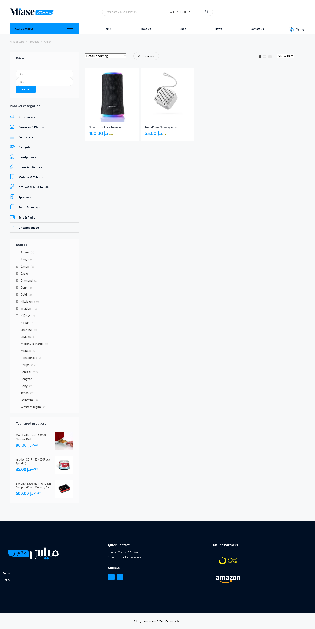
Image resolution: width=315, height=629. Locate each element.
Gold (24, 294)
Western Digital (31, 407)
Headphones (23, 156)
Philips (25, 365)
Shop (183, 28)
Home (107, 28)
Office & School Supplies (30, 186)
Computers (21, 136)
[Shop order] (105, 55)
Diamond (27, 280)
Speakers (20, 196)
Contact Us (257, 28)
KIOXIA (25, 315)
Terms (6, 573)
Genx (24, 287)
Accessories (22, 116)
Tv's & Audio (22, 216)
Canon (25, 266)
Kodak (25, 322)
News (218, 28)
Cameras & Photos (27, 126)
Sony (24, 386)
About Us (145, 28)
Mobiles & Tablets (26, 176)
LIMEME (26, 336)
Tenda (25, 393)
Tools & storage (25, 206)
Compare (146, 56)
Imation (26, 308)
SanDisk (26, 372)
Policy (6, 579)
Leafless (26, 329)
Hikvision (27, 301)
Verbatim (27, 400)
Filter (25, 89)
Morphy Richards (32, 343)
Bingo (25, 259)
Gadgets (20, 146)
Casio (24, 273)
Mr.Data (26, 350)
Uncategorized (24, 227)
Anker (25, 252)
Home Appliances (26, 166)
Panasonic (28, 357)
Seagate (26, 379)
